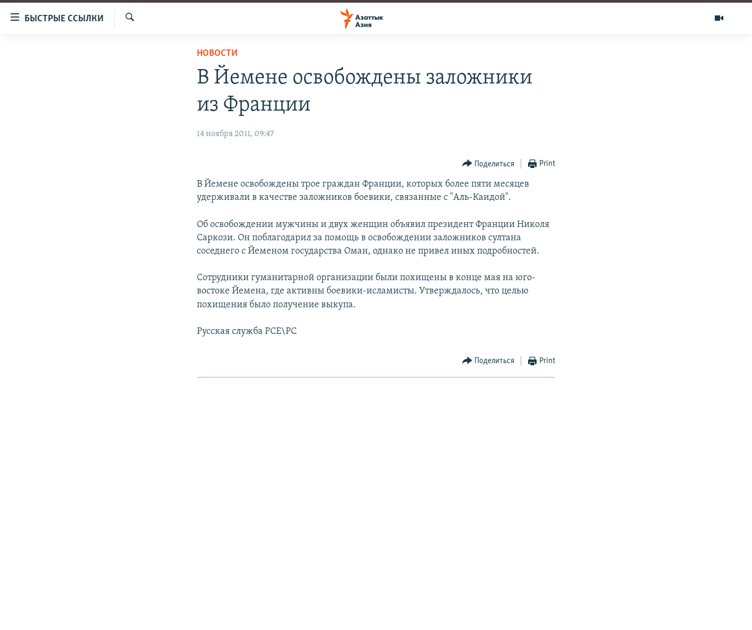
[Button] (488, 164)
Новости (217, 53)
